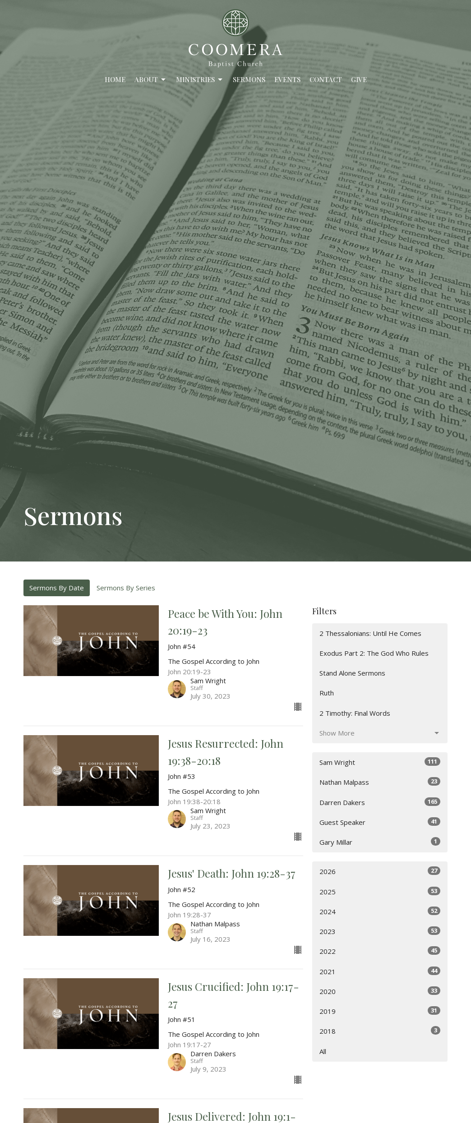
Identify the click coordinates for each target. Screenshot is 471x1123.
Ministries (200, 79)
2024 (379, 911)
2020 (379, 991)
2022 (379, 951)
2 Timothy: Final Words (354, 713)
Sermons (249, 79)
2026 (379, 871)
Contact (325, 79)
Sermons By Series (126, 587)
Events (287, 79)
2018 (379, 1031)
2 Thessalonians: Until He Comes (370, 633)
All (322, 1051)
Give (359, 79)
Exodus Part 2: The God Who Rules (374, 653)
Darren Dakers (379, 802)
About (150, 79)
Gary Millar (379, 842)
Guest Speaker (379, 822)
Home (115, 79)
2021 (379, 971)
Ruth (326, 692)
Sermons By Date (56, 587)
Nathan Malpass (379, 782)
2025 (379, 891)
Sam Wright (379, 762)
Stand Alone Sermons (352, 672)
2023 (379, 931)
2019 (379, 1011)
